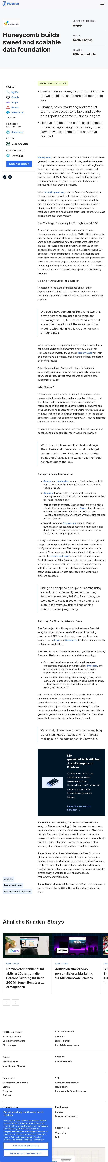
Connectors (69, 523)
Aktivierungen (10, 1045)
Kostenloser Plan (63, 1061)
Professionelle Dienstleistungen (71, 1091)
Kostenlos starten (19, 163)
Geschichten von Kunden (15, 1082)
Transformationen (12, 1036)
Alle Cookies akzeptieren (26, 1146)
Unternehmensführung (14, 1041)
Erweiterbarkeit (62, 1041)
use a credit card (59, 556)
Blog (57, 1077)
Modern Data (85, 352)
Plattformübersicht (64, 1031)
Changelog (60, 1133)
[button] (102, 4)
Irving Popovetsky (54, 192)
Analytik (8, 879)
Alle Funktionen (10, 1061)
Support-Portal (62, 1128)
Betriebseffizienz (13, 885)
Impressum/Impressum (66, 1116)
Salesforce (71, 640)
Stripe (83, 508)
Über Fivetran (61, 1107)
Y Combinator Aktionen (14, 1066)
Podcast (7, 1095)
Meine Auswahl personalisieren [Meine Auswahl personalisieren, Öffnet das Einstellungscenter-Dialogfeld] (26, 1153)
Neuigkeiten (61, 1087)
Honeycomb (44, 157)
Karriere (59, 1112)
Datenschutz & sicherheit (17, 891)
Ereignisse (8, 1091)
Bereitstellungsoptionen (67, 1045)
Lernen (6, 1087)
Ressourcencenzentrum (67, 1082)
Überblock (60, 1056)
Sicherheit (60, 1036)
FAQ (57, 1137)
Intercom (92, 665)
